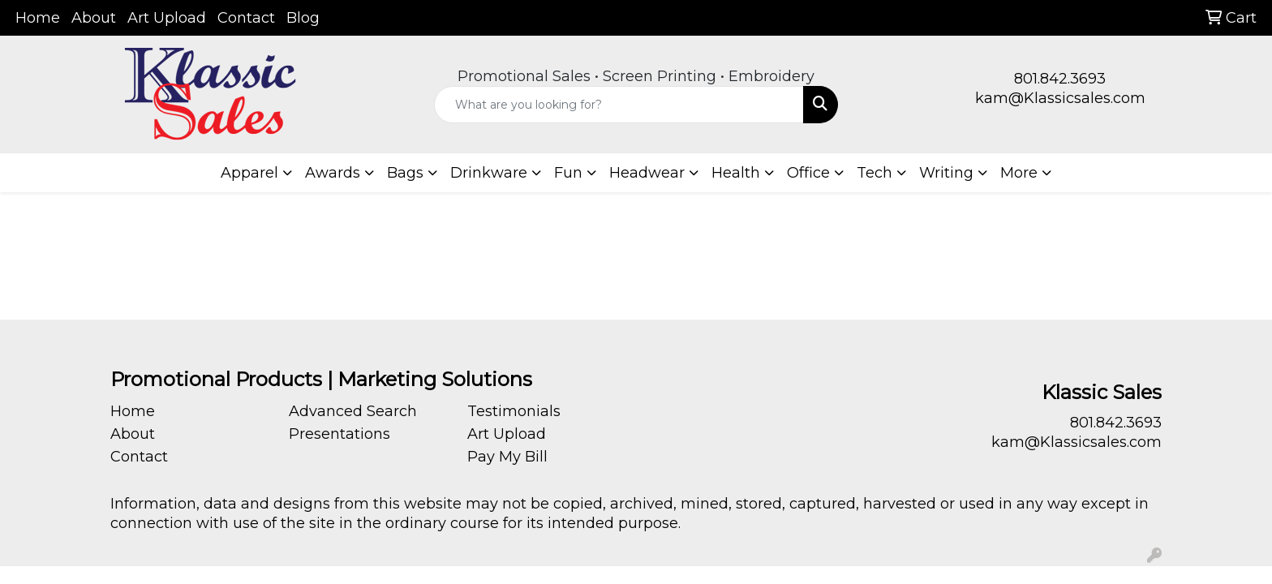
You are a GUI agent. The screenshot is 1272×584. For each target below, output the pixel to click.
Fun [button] (568, 173)
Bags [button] (405, 173)
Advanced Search (353, 411)
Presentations (339, 434)
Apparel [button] (249, 173)
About (93, 18)
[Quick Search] (619, 104)
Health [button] (735, 173)
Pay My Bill (507, 457)
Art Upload (166, 18)
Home (37, 18)
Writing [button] (946, 173)
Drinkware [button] (488, 173)
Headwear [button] (647, 173)
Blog (303, 18)
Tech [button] (874, 173)
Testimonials (514, 411)
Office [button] (808, 173)
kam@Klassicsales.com (1060, 98)
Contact (246, 18)
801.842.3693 (1060, 79)
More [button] (1019, 173)
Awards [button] (332, 173)
